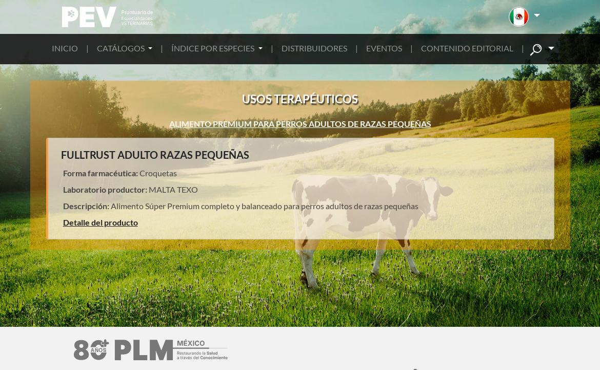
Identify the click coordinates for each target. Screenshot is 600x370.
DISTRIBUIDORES (314, 48)
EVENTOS (384, 48)
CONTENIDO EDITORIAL (467, 48)
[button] (524, 17)
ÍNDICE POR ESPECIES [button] (213, 48)
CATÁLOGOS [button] (121, 48)
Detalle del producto (100, 222)
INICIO (65, 48)
